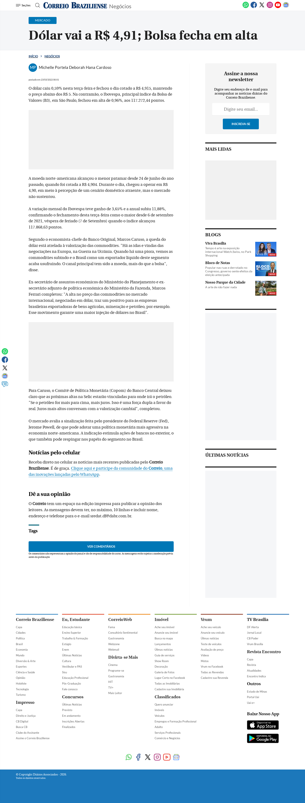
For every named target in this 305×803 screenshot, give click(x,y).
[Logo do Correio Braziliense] (75, 5)
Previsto (67, 710)
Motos (205, 661)
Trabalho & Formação (75, 638)
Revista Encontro (264, 651)
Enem (65, 649)
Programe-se (116, 670)
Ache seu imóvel (164, 627)
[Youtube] (278, 7)
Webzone (114, 644)
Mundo (20, 655)
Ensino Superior (71, 632)
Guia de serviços (165, 655)
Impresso (25, 702)
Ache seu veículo (211, 627)
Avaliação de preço (212, 649)
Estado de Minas (257, 691)
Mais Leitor (115, 693)
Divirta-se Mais (123, 657)
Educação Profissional (75, 677)
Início (33, 56)
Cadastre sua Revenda (214, 677)
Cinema (113, 665)
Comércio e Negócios (167, 738)
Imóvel (161, 619)
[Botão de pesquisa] (36, 5)
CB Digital (22, 721)
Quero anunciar (164, 704)
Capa (19, 627)
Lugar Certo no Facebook (170, 677)
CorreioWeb (120, 619)
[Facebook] (254, 7)
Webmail (113, 649)
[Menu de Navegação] (24, 5)
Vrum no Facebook (212, 666)
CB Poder (252, 638)
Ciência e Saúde (25, 672)
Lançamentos (163, 644)
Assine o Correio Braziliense (33, 738)
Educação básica (72, 627)
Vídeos (205, 655)
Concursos (72, 696)
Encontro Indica (256, 676)
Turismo (21, 694)
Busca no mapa (164, 638)
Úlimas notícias (164, 649)
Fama (111, 627)
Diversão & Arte (26, 661)
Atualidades (254, 670)
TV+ (111, 687)
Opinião (20, 677)
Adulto (159, 727)
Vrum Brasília (255, 644)
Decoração (161, 666)
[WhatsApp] (246, 7)
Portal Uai (253, 697)
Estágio (66, 644)
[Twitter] (262, 7)
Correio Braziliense (35, 619)
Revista (251, 665)
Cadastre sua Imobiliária (169, 689)
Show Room (162, 661)
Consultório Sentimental (122, 632)
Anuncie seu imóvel (166, 632)
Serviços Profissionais (168, 732)
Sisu (64, 672)
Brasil (19, 644)
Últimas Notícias (72, 655)
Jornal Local (254, 632)
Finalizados (68, 727)
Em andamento (71, 715)
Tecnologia (22, 689)
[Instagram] (270, 7)
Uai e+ (251, 702)
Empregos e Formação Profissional (175, 721)
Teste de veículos (211, 644)
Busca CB (21, 727)
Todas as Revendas (212, 672)
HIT (110, 681)
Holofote (21, 683)
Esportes (21, 666)
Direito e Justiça (26, 715)
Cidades (21, 632)
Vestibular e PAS (72, 666)
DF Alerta (253, 627)
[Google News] (286, 7)
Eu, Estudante (76, 619)
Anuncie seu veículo (213, 632)
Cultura (66, 661)
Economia (22, 649)
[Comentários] (5, 386)
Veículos (160, 715)
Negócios (120, 6)
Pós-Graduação (71, 683)
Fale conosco (70, 689)
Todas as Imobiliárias (167, 683)
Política (20, 638)
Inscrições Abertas (73, 721)
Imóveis (159, 710)
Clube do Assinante (27, 732)
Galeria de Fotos (165, 672)
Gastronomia (116, 638)
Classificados (167, 696)
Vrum (206, 619)
